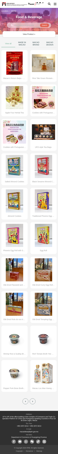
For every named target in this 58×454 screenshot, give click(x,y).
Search (44, 25)
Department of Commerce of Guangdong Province (29, 437)
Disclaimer (29, 451)
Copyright (19, 451)
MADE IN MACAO (22, 43)
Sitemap (39, 451)
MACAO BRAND (36, 43)
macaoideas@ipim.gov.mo (29, 432)
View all (8, 43)
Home (13, 11)
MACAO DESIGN (49, 43)
